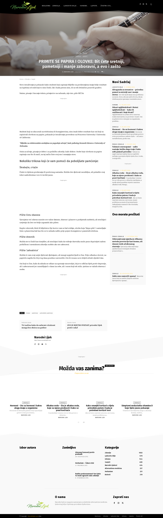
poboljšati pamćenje (46, 313)
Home (21, 79)
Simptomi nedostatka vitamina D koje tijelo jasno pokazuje (137, 406)
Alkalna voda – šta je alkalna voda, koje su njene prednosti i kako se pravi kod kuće (127, 175)
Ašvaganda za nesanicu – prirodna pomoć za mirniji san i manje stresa (127, 92)
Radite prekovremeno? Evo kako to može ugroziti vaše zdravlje (88, 474)
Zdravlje (78, 53)
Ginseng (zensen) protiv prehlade (84, 453)
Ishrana (115, 104)
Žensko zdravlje (118, 144)
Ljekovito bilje (117, 87)
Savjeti (85, 53)
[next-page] (84, 422)
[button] (151, 4)
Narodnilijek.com (33, 516)
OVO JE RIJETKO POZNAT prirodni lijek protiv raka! (84, 326)
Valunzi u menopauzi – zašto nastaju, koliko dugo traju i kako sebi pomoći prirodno (126, 149)
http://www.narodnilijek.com (42, 340)
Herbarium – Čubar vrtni (84, 463)
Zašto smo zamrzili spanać (124, 276)
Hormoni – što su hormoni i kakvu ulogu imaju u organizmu (26, 406)
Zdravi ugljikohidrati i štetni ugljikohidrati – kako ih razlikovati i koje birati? (125, 109)
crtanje (28, 313)
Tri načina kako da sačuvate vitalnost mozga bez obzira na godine (38, 326)
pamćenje (35, 313)
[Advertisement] (63, 114)
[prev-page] (79, 422)
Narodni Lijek (69, 71)
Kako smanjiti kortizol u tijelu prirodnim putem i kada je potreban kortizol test (125, 195)
